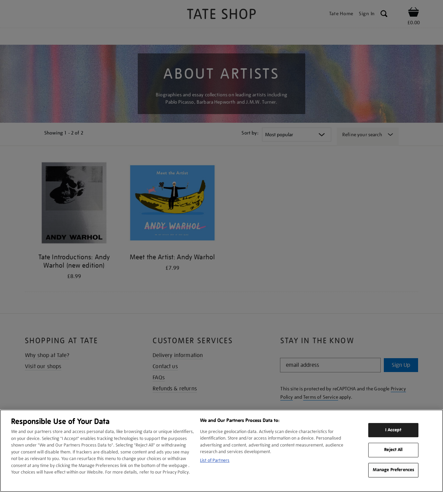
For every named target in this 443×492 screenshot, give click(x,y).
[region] (221, 450)
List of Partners (214, 460)
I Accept (393, 430)
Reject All (393, 450)
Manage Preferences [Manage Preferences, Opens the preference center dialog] (393, 470)
